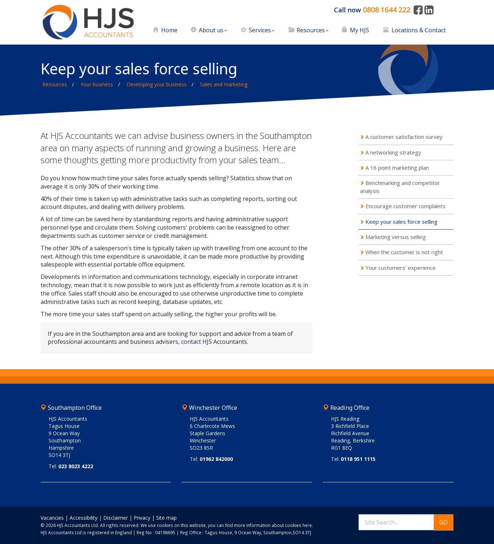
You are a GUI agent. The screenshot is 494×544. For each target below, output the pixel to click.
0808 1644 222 (386, 10)
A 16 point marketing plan (397, 167)
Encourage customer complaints (405, 206)
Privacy (142, 517)
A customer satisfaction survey (404, 136)
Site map (166, 517)
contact (191, 342)
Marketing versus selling (395, 236)
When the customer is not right (404, 252)
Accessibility (83, 517)
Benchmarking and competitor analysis (400, 186)
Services (262, 30)
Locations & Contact (419, 30)
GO (443, 522)
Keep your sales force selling (401, 221)
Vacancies (52, 517)
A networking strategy (393, 152)
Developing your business (156, 84)
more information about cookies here (273, 525)
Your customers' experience (400, 267)
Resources (312, 30)
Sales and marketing (223, 84)
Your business (96, 84)
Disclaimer (115, 517)
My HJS (359, 30)
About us (213, 30)
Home (169, 30)
